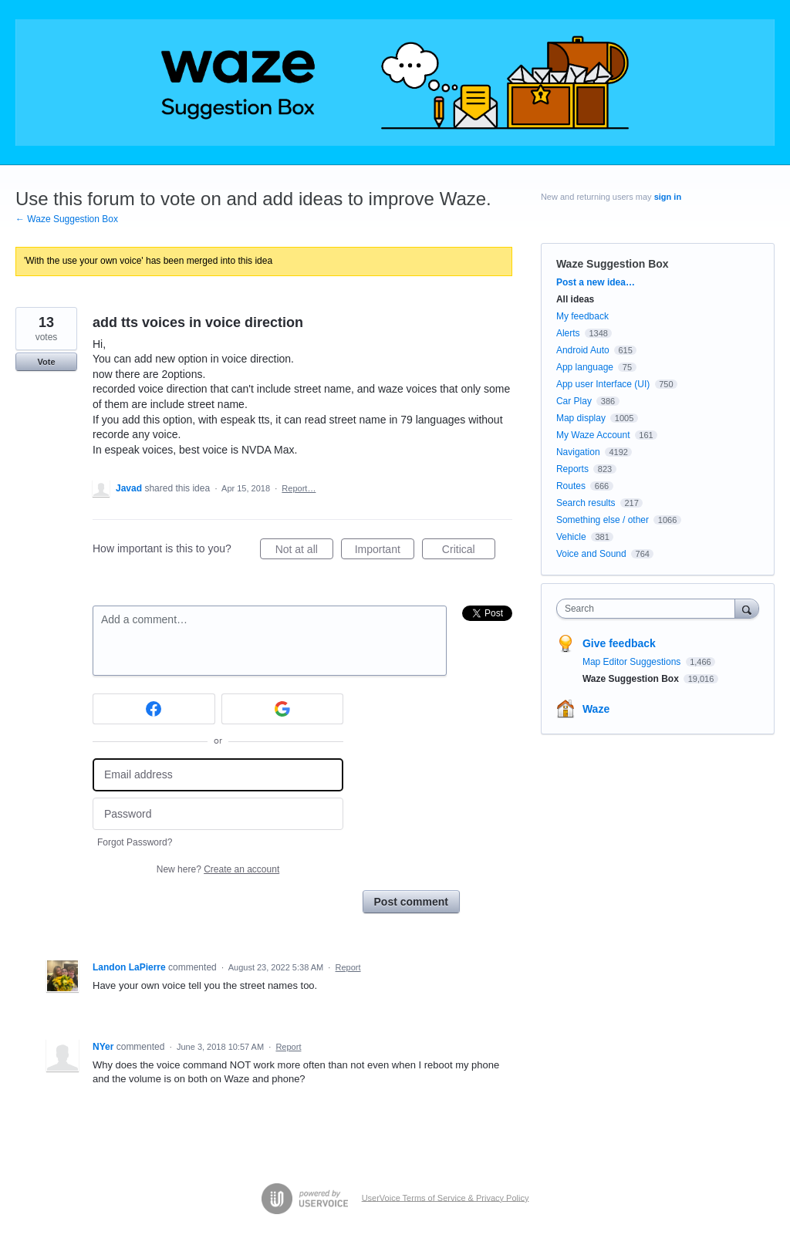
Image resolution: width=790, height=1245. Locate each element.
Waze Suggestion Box (612, 264)
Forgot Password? (134, 842)
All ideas (575, 299)
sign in (667, 196)
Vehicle (571, 536)
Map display (581, 418)
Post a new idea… (595, 282)
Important (384, 551)
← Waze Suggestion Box (66, 219)
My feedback (582, 316)
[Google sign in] (282, 708)
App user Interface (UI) (603, 384)
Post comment (411, 902)
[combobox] (649, 608)
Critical (468, 551)
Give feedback (619, 643)
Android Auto (582, 350)
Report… (299, 488)
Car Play (574, 401)
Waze (595, 709)
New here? (218, 869)
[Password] (218, 814)
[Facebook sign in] (154, 708)
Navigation (578, 452)
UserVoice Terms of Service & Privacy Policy (445, 1197)
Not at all (304, 551)
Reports (572, 469)
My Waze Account (593, 435)
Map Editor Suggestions (633, 661)
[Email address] (218, 774)
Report (348, 967)
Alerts (568, 333)
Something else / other (602, 520)
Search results (586, 503)
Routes (571, 486)
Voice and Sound (591, 553)
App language (584, 367)
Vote (46, 361)
